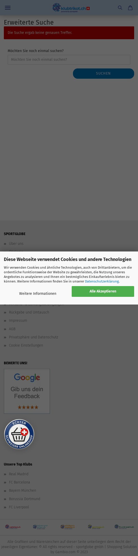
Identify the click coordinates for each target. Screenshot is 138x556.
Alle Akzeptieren (103, 291)
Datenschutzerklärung (102, 281)
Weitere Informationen (37, 293)
